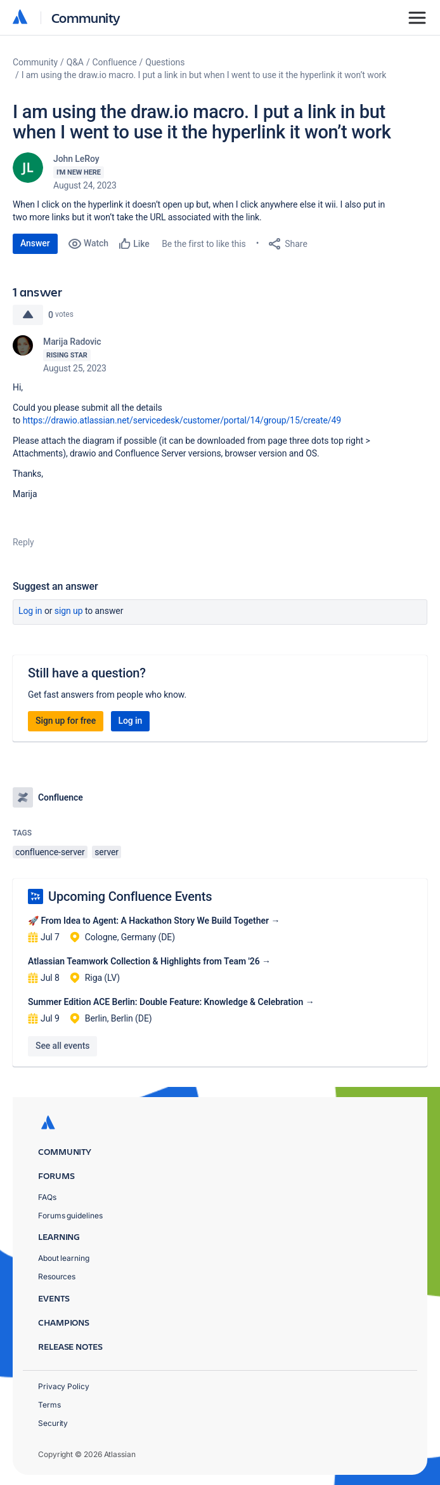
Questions (164, 62)
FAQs (47, 1197)
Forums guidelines (70, 1215)
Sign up (69, 611)
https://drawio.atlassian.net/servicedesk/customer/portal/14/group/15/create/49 (182, 420)
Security (53, 1423)
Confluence (115, 62)
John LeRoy (76, 159)
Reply (23, 542)
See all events (62, 1046)
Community (85, 17)
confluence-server (50, 852)
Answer (35, 243)
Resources (56, 1276)
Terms (49, 1404)
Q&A (75, 62)
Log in (30, 611)
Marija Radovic (72, 341)
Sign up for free (66, 721)
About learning (63, 1258)
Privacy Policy (63, 1386)
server (106, 852)
